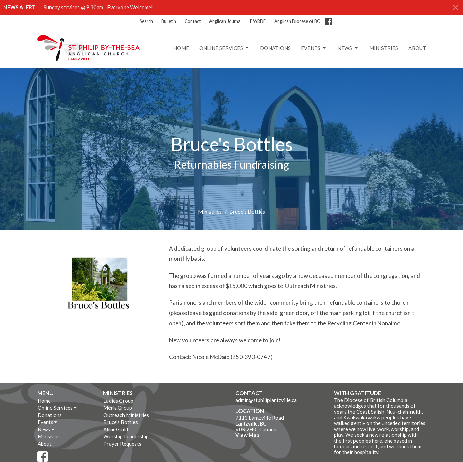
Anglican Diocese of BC (297, 21)
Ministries (383, 48)
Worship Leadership (126, 436)
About (417, 48)
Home (181, 48)
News (348, 48)
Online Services (224, 48)
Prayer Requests (122, 444)
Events (314, 48)
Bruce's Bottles (120, 422)
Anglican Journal (225, 21)
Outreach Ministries (126, 415)
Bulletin (168, 21)
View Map (247, 435)
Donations (275, 48)
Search (146, 21)
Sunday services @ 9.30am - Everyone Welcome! (98, 7)
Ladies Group (118, 401)
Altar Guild (115, 429)
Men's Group (117, 408)
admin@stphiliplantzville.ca (266, 400)
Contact (193, 21)
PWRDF (258, 21)
